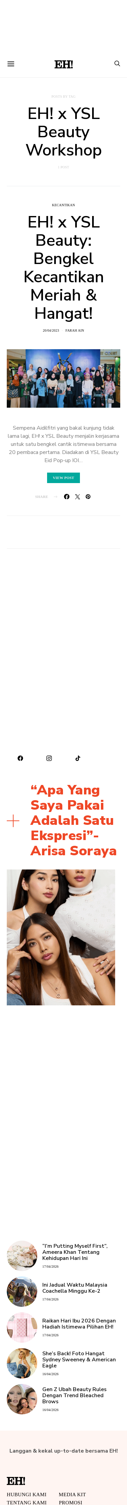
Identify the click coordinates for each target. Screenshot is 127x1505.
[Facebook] (20, 758)
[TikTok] (78, 758)
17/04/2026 (50, 1266)
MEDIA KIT (72, 1494)
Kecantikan (63, 205)
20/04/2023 (51, 330)
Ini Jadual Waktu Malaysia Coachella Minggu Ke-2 (74, 1288)
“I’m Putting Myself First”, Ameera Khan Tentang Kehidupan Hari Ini (75, 1252)
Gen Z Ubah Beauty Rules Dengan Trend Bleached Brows (74, 1395)
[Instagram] (49, 758)
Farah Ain (74, 330)
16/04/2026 (50, 1374)
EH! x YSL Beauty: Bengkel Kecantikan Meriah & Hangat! (63, 268)
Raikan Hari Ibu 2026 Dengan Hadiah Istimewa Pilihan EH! (79, 1324)
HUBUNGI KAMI (26, 1494)
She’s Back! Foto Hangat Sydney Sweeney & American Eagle (79, 1359)
